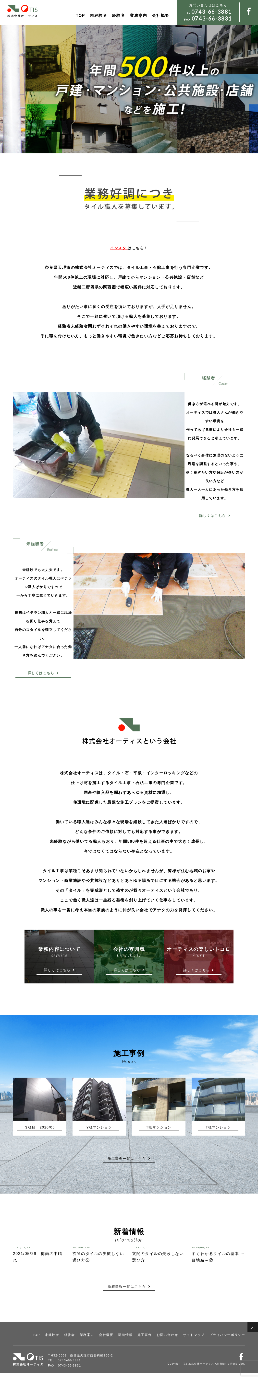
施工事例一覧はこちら (129, 1165)
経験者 (118, 15)
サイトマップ (197, 1341)
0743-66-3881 (211, 11)
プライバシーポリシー (228, 1341)
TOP (80, 15)
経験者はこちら (104, 119)
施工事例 (150, 1341)
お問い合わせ (172, 1341)
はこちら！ (129, 248)
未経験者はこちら (48, 119)
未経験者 (98, 15)
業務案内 (138, 15)
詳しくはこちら (215, 516)
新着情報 (132, 1341)
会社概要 (160, 15)
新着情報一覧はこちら (129, 1293)
